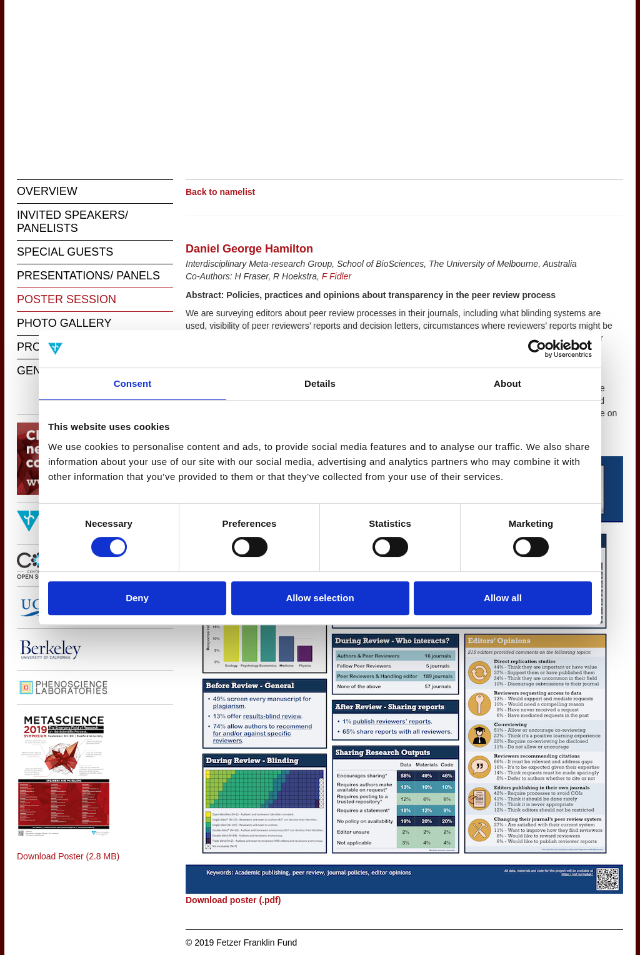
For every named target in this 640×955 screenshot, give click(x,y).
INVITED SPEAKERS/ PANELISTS (72, 221)
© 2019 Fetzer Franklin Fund (241, 943)
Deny (137, 597)
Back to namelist (220, 192)
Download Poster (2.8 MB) (68, 856)
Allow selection (320, 597)
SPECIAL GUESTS (65, 252)
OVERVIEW (47, 191)
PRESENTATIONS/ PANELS (88, 275)
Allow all (503, 597)
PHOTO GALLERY (64, 323)
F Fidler (336, 276)
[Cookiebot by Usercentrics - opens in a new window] (537, 348)
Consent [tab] (133, 383)
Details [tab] (320, 383)
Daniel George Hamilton (249, 248)
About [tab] (507, 383)
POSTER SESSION (66, 299)
